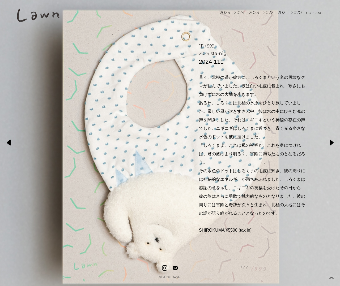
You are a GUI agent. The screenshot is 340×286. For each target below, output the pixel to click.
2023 (254, 12)
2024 (239, 12)
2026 (225, 12)
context (314, 12)
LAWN (176, 277)
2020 (296, 12)
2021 (282, 12)
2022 (268, 12)
